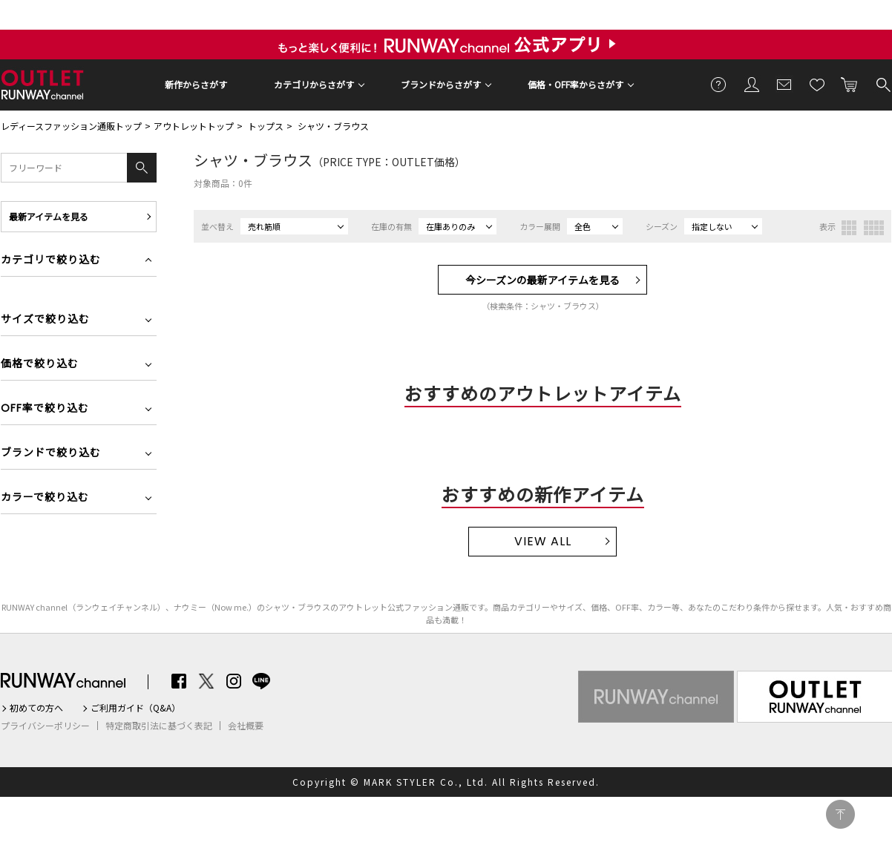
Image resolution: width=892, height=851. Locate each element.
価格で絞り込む (40, 364)
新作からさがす (196, 84)
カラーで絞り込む (45, 498)
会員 (752, 84)
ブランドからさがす (441, 84)
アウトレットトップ (194, 125)
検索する (882, 84)
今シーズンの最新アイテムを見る (542, 279)
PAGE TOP (840, 814)
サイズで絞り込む (45, 320)
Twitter (206, 681)
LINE (261, 681)
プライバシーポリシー (45, 725)
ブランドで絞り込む (51, 453)
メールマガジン (784, 84)
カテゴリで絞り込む (51, 260)
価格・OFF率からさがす (575, 84)
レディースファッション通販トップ (71, 125)
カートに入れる (850, 84)
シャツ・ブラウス (333, 125)
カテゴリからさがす (314, 84)
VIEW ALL (542, 541)
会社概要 (245, 725)
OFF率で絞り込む (45, 409)
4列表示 (874, 227)
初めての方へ (36, 707)
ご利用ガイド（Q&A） (135, 707)
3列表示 (849, 227)
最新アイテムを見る (48, 216)
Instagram (234, 681)
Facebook (179, 681)
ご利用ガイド (719, 84)
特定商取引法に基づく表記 (158, 725)
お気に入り (817, 84)
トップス (265, 125)
